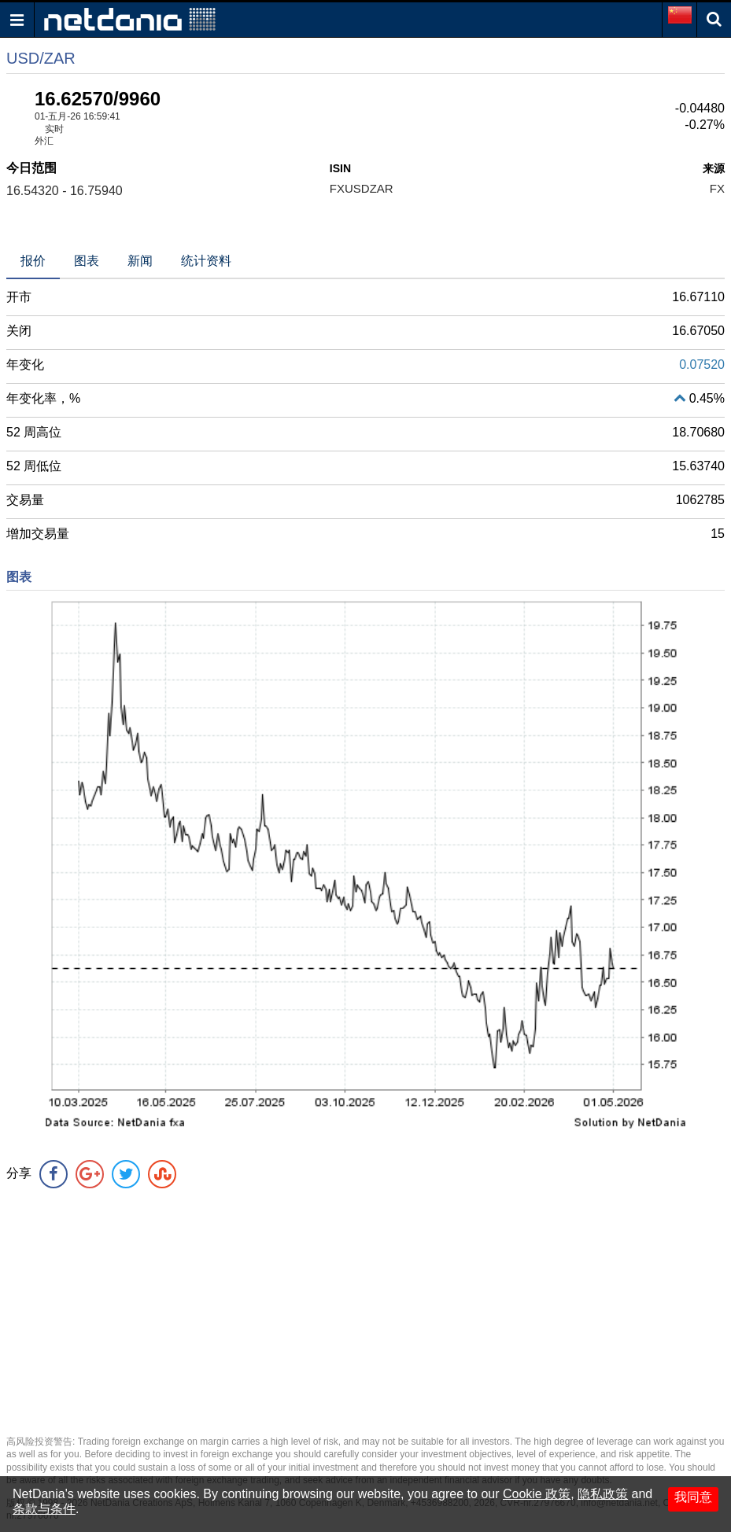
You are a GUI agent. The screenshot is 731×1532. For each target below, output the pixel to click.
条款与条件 (44, 1508)
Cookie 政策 (536, 1494)
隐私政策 (603, 1494)
